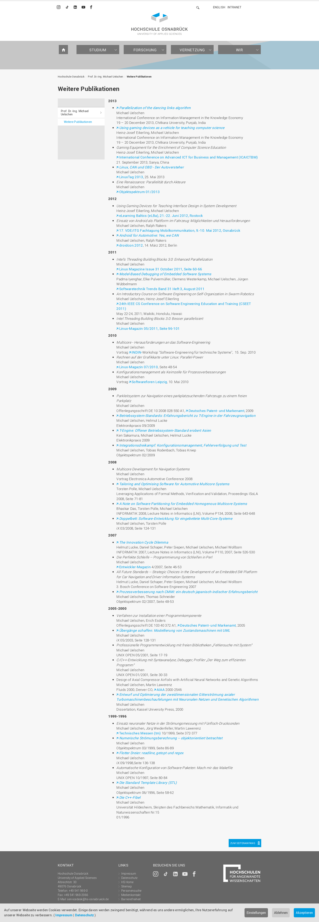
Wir (239, 49)
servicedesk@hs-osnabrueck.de (87, 899)
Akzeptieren (304, 912)
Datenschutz (84, 915)
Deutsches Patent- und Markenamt (216, 410)
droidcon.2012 (131, 245)
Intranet (234, 7)
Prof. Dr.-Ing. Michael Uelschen (105, 76)
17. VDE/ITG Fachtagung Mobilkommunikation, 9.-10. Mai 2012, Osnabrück (179, 230)
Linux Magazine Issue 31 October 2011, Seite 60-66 (160, 269)
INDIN (136, 352)
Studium (97, 49)
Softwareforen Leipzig (149, 381)
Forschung (144, 49)
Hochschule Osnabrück (71, 76)
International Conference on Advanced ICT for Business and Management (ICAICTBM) (188, 157)
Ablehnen (281, 912)
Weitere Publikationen (139, 76)
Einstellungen (256, 912)
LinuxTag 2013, (131, 177)
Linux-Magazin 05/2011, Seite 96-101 (149, 328)
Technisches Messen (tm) (140, 733)
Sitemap (126, 886)
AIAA (161, 689)
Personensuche (131, 891)
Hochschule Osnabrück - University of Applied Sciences (159, 23)
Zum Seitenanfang (242, 843)
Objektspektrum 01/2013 (139, 191)
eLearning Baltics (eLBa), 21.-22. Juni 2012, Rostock (161, 215)
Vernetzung (192, 49)
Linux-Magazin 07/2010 (138, 367)
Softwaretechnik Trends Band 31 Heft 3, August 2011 (162, 288)
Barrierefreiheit (131, 899)
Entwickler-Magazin (135, 567)
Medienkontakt (131, 895)
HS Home (127, 882)
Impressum (63, 915)
